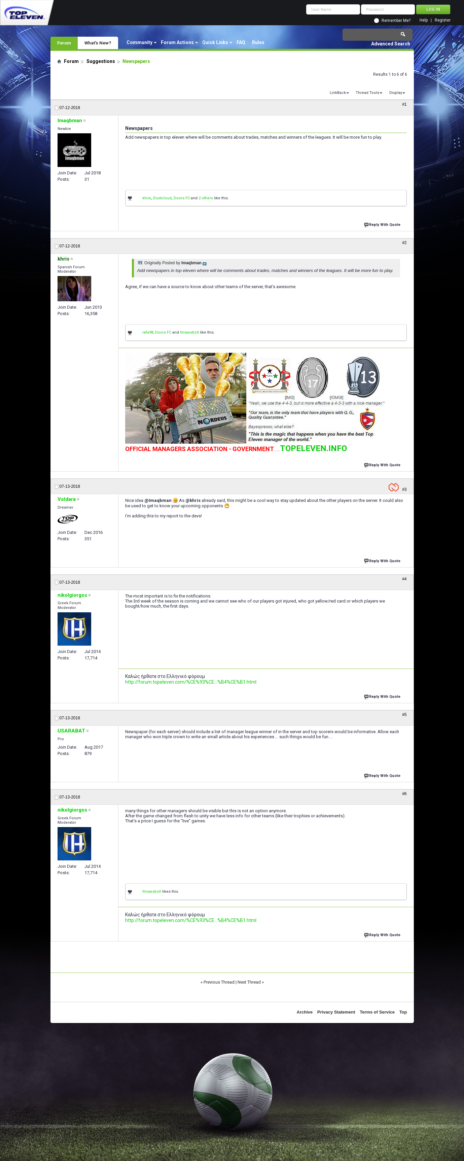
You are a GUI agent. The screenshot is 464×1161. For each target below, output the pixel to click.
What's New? (97, 42)
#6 (404, 793)
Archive (305, 1012)
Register (443, 20)
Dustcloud (162, 198)
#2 (404, 242)
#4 (404, 579)
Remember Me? (396, 20)
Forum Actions (177, 42)
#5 (404, 714)
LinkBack (338, 93)
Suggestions (100, 61)
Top (403, 1012)
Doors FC (182, 198)
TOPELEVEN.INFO (313, 448)
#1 (404, 104)
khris (146, 198)
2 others (206, 198)
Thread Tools (367, 93)
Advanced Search (390, 43)
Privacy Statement (336, 1012)
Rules (258, 42)
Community (139, 42)
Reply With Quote (382, 224)
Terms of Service (377, 1012)
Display (395, 93)
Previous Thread (219, 982)
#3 (404, 489)
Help (424, 20)
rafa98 (147, 332)
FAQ (241, 42)
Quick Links (215, 42)
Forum (64, 42)
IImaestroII (189, 332)
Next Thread (249, 982)
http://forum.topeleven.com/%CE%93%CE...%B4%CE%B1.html (190, 682)
